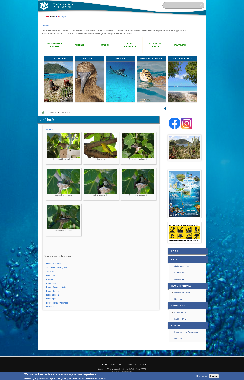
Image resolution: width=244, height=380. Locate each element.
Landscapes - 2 (52, 299)
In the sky (65, 112)
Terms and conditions (127, 365)
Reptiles (49, 279)
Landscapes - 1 (52, 295)
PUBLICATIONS (151, 58)
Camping (104, 45)
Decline (213, 376)
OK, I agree (201, 376)
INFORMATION (182, 58)
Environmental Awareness (57, 303)
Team (112, 365)
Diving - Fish (51, 283)
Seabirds (50, 271)
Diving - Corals (52, 291)
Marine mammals (182, 292)
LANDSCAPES (178, 305)
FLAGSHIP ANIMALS (181, 286)
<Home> (45, 26)
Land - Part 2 (180, 319)
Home (43, 112)
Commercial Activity (155, 45)
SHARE (120, 58)
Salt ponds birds (181, 266)
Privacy (143, 365)
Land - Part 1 (180, 312)
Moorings (79, 45)
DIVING (174, 251)
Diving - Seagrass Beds (56, 287)
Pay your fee (180, 45)
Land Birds (49, 129)
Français (61, 17)
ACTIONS (175, 325)
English (50, 17)
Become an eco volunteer (54, 45)
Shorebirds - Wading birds (57, 267)
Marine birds (179, 279)
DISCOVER (58, 58)
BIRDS (53, 112)
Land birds (179, 272)
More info (102, 378)
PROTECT (89, 58)
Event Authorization (129, 45)
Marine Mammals (53, 264)
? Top (213, 347)
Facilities (50, 307)
